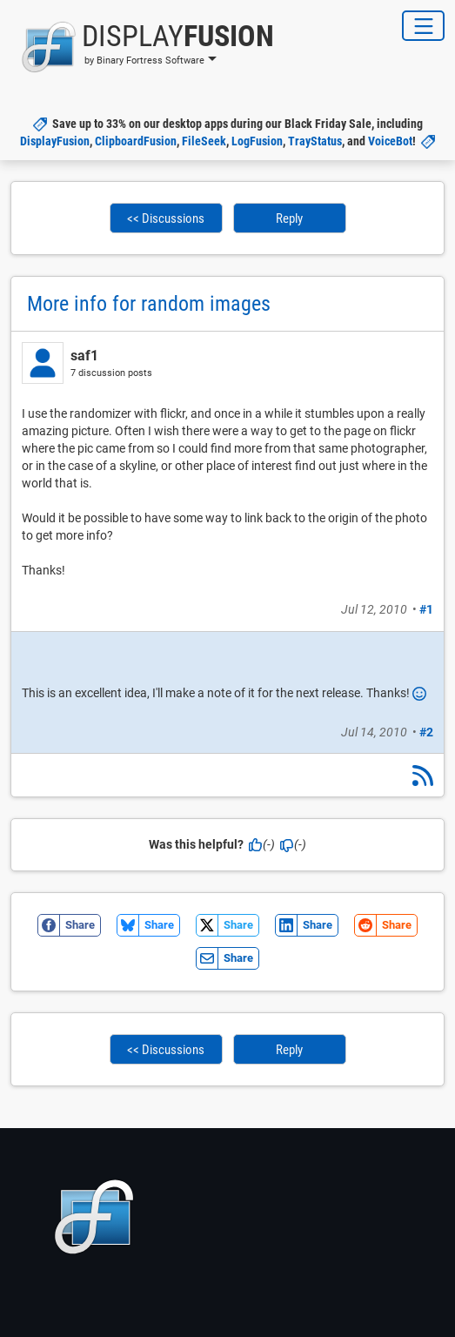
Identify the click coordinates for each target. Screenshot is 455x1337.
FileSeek (204, 141)
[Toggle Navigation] (423, 25)
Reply (289, 218)
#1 (426, 609)
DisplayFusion (55, 141)
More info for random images (149, 304)
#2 (426, 732)
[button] (142, 47)
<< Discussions (165, 218)
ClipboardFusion (136, 141)
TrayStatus (315, 141)
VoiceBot (390, 141)
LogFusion (257, 141)
